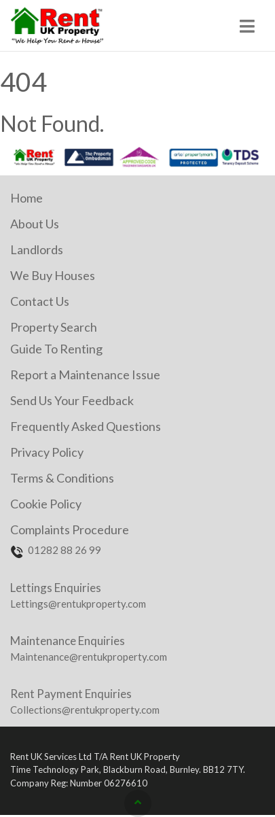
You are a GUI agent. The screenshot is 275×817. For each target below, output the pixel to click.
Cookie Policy (45, 503)
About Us (34, 223)
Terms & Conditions (62, 477)
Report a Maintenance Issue (85, 374)
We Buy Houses (52, 275)
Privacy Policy (47, 452)
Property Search (53, 326)
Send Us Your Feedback (72, 400)
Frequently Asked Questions (85, 426)
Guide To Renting (56, 348)
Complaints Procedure (69, 529)
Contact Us (39, 301)
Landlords (36, 249)
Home (26, 197)
